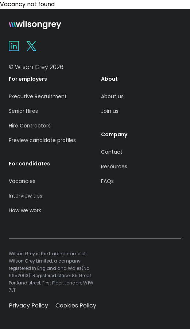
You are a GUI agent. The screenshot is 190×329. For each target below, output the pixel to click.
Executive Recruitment (38, 96)
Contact (112, 152)
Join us (110, 111)
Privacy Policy (28, 305)
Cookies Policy (75, 305)
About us (112, 96)
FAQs (107, 181)
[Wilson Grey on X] (31, 46)
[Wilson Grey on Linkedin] (14, 46)
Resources (114, 166)
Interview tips (25, 195)
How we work (25, 210)
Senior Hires (23, 111)
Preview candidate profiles (42, 140)
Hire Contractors (30, 125)
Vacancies (22, 181)
